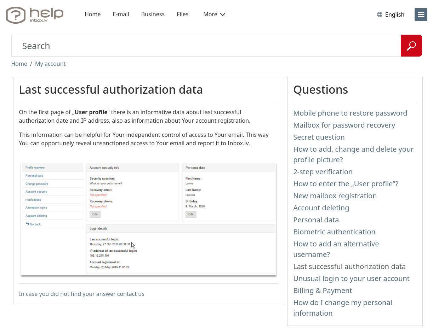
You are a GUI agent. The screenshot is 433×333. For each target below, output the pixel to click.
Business (153, 14)
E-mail (121, 14)
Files (182, 14)
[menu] (421, 14)
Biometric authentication (334, 231)
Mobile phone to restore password (350, 113)
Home (93, 14)
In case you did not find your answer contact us (81, 294)
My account (50, 64)
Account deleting (321, 207)
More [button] (214, 14)
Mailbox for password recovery (344, 125)
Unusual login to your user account (351, 278)
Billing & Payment (322, 290)
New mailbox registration (335, 195)
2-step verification (323, 171)
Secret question (319, 137)
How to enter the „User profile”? (345, 183)
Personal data (316, 219)
